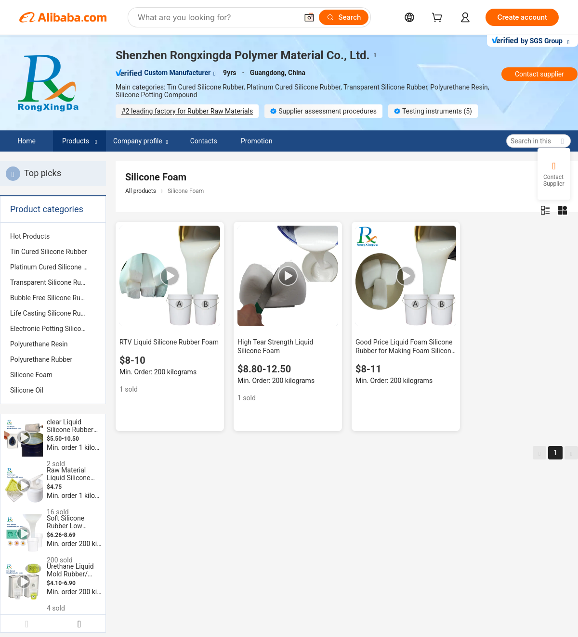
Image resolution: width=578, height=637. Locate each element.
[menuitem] (52, 236)
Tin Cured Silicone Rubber (48, 251)
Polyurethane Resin (38, 344)
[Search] (343, 17)
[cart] (439, 18)
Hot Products (30, 236)
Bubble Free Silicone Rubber (52, 298)
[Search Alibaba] (217, 17)
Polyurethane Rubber (41, 359)
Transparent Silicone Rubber (52, 282)
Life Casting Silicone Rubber (52, 313)
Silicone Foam (31, 375)
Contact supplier (539, 74)
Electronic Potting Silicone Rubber (53, 328)
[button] (309, 17)
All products (140, 191)
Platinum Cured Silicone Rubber (53, 267)
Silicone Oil (26, 390)
